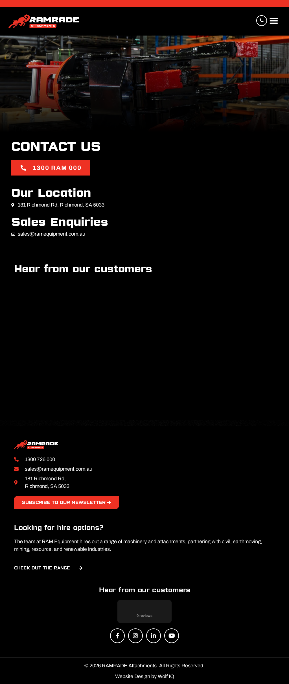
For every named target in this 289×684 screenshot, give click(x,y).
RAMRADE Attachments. (130, 665)
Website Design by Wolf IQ (144, 676)
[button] (274, 21)
